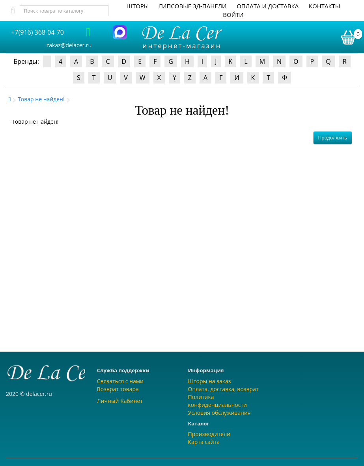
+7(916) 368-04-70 (37, 32)
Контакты (324, 6)
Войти (233, 15)
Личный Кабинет (120, 401)
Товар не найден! (41, 99)
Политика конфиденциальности (217, 400)
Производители (209, 434)
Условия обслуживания (219, 412)
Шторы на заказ (209, 381)
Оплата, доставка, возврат (223, 389)
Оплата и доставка (268, 6)
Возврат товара (118, 389)
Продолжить (332, 137)
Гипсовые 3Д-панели (192, 6)
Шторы (137, 6)
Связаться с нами (120, 381)
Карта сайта (204, 442)
